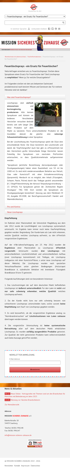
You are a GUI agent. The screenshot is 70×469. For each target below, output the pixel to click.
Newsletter (56, 29)
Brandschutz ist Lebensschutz (15, 57)
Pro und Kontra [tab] (13, 206)
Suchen (63, 22)
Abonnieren (35, 369)
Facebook (49, 29)
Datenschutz (35, 465)
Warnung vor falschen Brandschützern (22, 400)
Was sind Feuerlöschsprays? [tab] (19, 97)
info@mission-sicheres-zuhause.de (18, 435)
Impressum (25, 465)
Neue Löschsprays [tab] (15, 212)
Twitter (53, 29)
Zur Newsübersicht (12, 404)
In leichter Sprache (19, 28)
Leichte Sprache (29, 29)
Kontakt (17, 465)
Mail (59, 29)
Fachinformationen (34, 57)
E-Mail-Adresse (14, 359)
